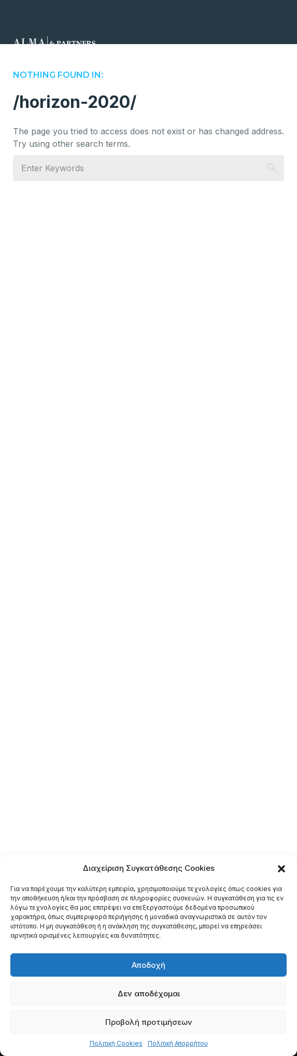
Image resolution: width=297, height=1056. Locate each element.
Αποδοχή (148, 965)
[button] (281, 868)
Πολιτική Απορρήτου (178, 1043)
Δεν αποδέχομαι (149, 993)
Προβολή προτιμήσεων (148, 1022)
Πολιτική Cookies (116, 1043)
